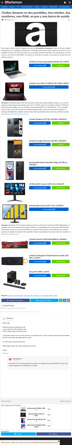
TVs (18, 7)
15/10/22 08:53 (10, 320)
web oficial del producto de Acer (17, 114)
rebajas (55, 295)
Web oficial (60, 168)
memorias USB (28, 295)
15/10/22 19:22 (16, 360)
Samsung (44, 7)
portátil (46, 295)
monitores (37, 295)
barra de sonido (18, 295)
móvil (41, 295)
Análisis (61, 65)
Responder (5, 353)
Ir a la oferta (39, 65)
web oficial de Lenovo (12, 234)
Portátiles (4, 7)
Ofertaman (17, 359)
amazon (10, 295)
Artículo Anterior (6, 401)
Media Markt (53, 7)
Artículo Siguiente (65, 401)
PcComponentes (64, 7)
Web (48, 409)
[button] (2, 2)
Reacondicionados (26, 7)
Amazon (12, 7)
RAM (50, 295)
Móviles (37, 7)
